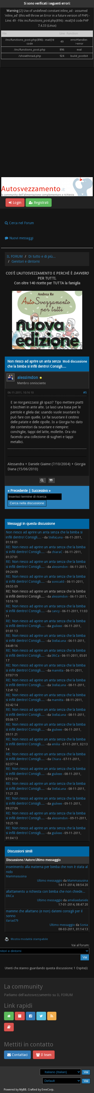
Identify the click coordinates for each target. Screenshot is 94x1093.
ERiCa (55, 655)
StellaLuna (55, 537)
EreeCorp (47, 1089)
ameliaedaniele (77, 900)
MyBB (22, 1089)
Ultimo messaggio (49, 880)
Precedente (19, 491)
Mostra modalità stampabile (29, 939)
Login (15, 203)
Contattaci (17, 1055)
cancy (56, 611)
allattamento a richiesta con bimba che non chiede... (45, 891)
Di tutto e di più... (42, 256)
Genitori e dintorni (26, 261)
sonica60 (58, 581)
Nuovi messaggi (19, 238)
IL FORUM (15, 256)
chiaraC (57, 552)
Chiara (56, 759)
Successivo (40, 491)
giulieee (57, 626)
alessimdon (27, 377)
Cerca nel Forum (19, 223)
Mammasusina (16, 876)
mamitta (57, 670)
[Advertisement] (47, 127)
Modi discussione (75, 361)
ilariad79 (12, 920)
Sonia (84, 925)
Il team (43, 1055)
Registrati (38, 203)
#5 (84, 392)
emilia (56, 744)
